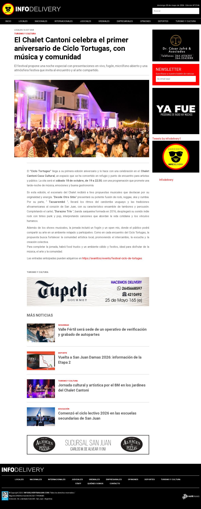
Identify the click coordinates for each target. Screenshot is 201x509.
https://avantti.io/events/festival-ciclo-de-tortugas (112, 258)
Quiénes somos (95, 483)
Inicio (8, 21)
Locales (23, 21)
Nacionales (41, 21)
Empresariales (125, 21)
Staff (78, 483)
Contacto (115, 483)
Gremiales (103, 21)
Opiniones (145, 21)
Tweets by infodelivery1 (166, 139)
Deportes (163, 21)
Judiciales (85, 21)
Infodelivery (166, 180)
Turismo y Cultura (186, 21)
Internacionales (63, 21)
